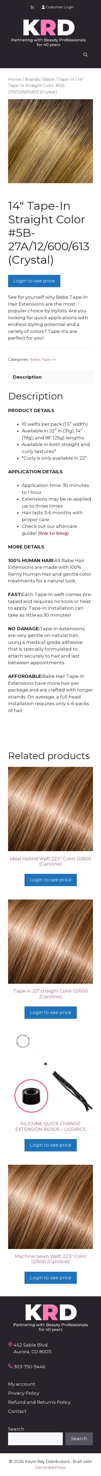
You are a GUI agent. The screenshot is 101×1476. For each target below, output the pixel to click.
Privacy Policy (23, 1393)
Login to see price (34, 280)
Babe (48, 79)
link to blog (53, 533)
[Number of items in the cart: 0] (31, 7)
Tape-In (66, 79)
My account (21, 1384)
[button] (85, 55)
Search (16, 1429)
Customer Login (58, 7)
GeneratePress (51, 1467)
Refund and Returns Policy (39, 1402)
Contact (17, 1411)
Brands (32, 79)
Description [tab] (27, 377)
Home (14, 79)
